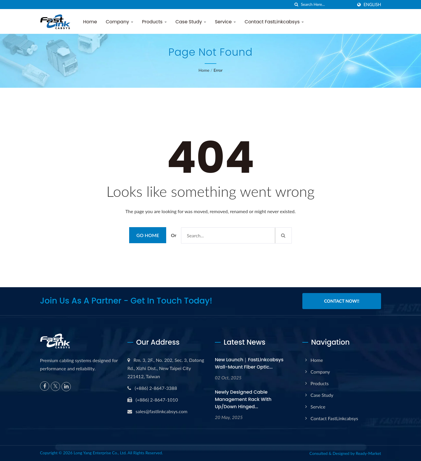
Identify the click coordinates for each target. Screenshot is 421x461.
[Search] (327, 4)
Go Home (147, 235)
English (372, 4)
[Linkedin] (66, 386)
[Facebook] (44, 385)
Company (119, 21)
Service (225, 21)
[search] (296, 4)
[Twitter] (55, 386)
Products (154, 21)
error (217, 70)
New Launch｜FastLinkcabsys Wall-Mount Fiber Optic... (249, 363)
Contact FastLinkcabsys (274, 21)
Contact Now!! (341, 301)
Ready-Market (368, 453)
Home (90, 21)
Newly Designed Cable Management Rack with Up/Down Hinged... (243, 399)
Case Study (191, 21)
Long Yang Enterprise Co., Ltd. (100, 452)
